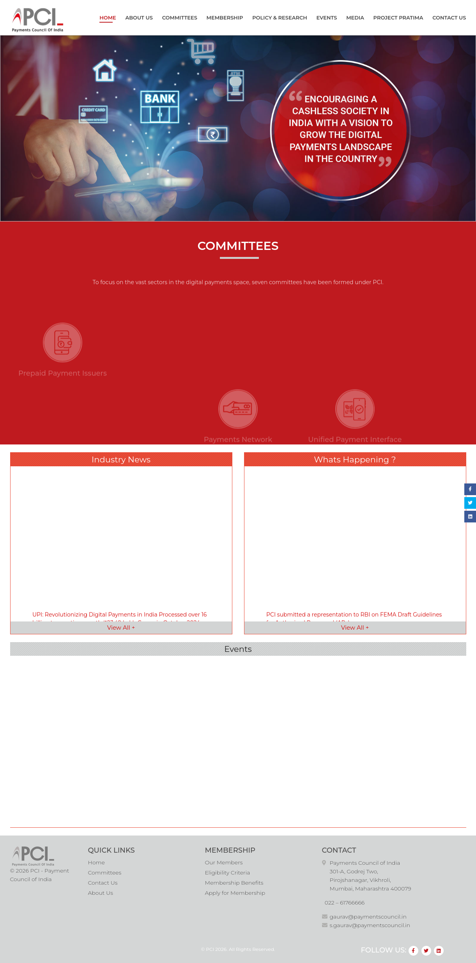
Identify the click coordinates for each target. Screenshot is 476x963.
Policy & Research (280, 17)
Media (356, 17)
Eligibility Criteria (227, 871)
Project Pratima (399, 17)
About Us (140, 17)
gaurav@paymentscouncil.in (368, 915)
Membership (225, 17)
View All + (121, 626)
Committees (180, 17)
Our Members (224, 861)
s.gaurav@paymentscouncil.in (370, 924)
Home (108, 17)
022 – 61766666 (345, 901)
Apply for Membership (235, 892)
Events (327, 17)
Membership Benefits (234, 881)
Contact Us (450, 17)
